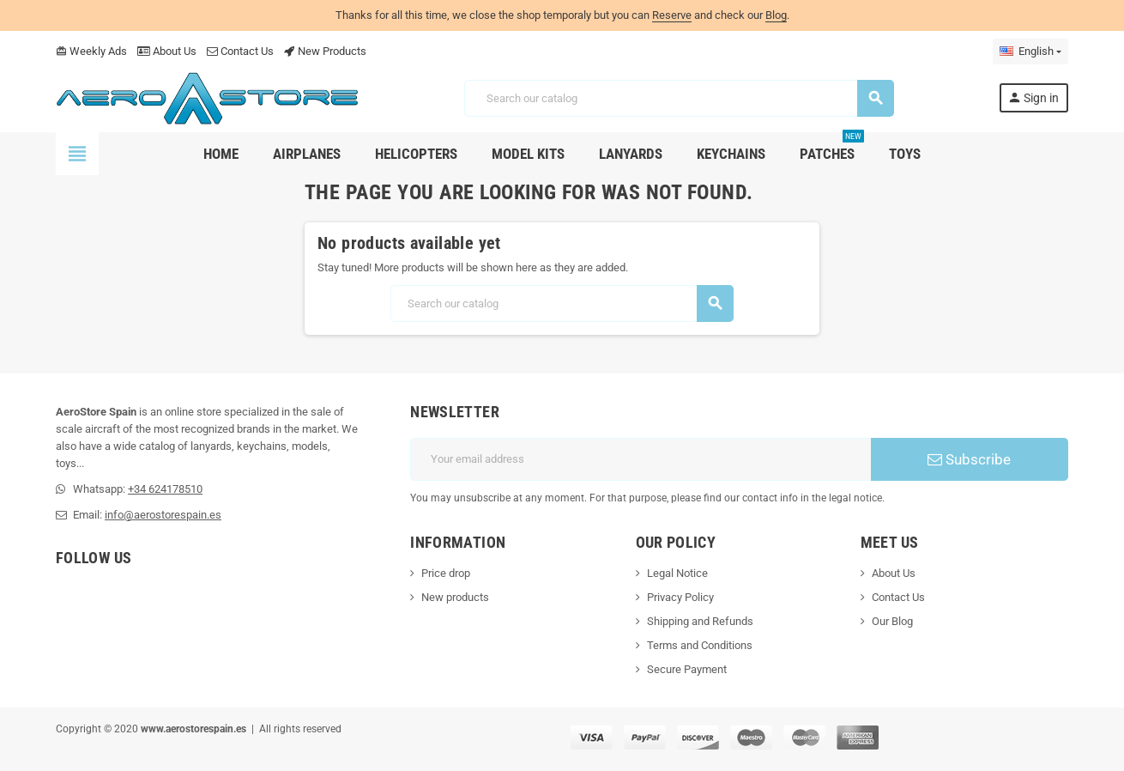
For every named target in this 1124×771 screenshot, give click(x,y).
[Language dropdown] (1030, 51)
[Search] (678, 98)
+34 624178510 (165, 489)
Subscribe (969, 459)
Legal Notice (677, 573)
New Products (325, 51)
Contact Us (240, 51)
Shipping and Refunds (700, 621)
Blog (776, 15)
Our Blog (892, 621)
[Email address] (640, 459)
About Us (166, 51)
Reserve (672, 15)
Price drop (445, 573)
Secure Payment (687, 669)
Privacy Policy (680, 597)
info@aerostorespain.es (163, 514)
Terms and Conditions (699, 645)
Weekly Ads (91, 51)
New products (455, 597)
